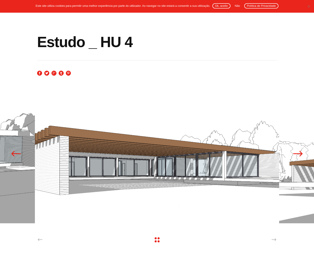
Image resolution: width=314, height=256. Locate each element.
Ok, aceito (221, 5)
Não (237, 5)
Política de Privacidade (261, 5)
